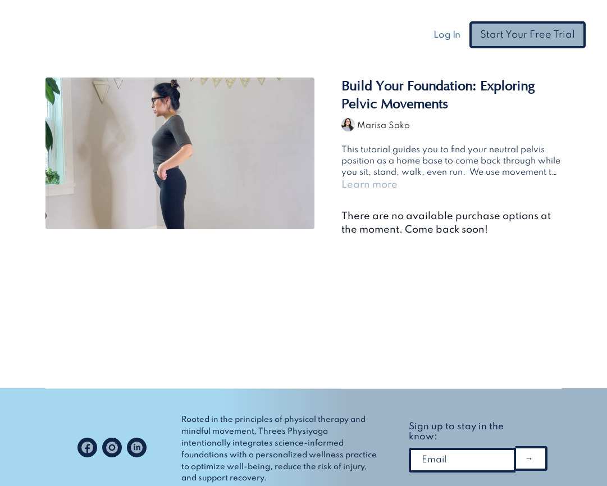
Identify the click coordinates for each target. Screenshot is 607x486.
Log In (446, 35)
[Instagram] (112, 447)
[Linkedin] (137, 447)
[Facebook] (87, 447)
